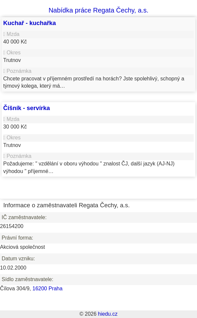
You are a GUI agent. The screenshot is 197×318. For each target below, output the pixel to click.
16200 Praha (48, 288)
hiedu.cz (108, 314)
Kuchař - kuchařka (29, 22)
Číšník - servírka (26, 107)
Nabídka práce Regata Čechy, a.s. (98, 10)
